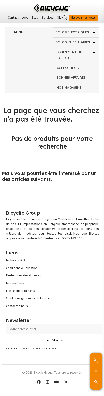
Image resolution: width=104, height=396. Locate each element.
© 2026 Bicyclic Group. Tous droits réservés (52, 373)
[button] (64, 17)
